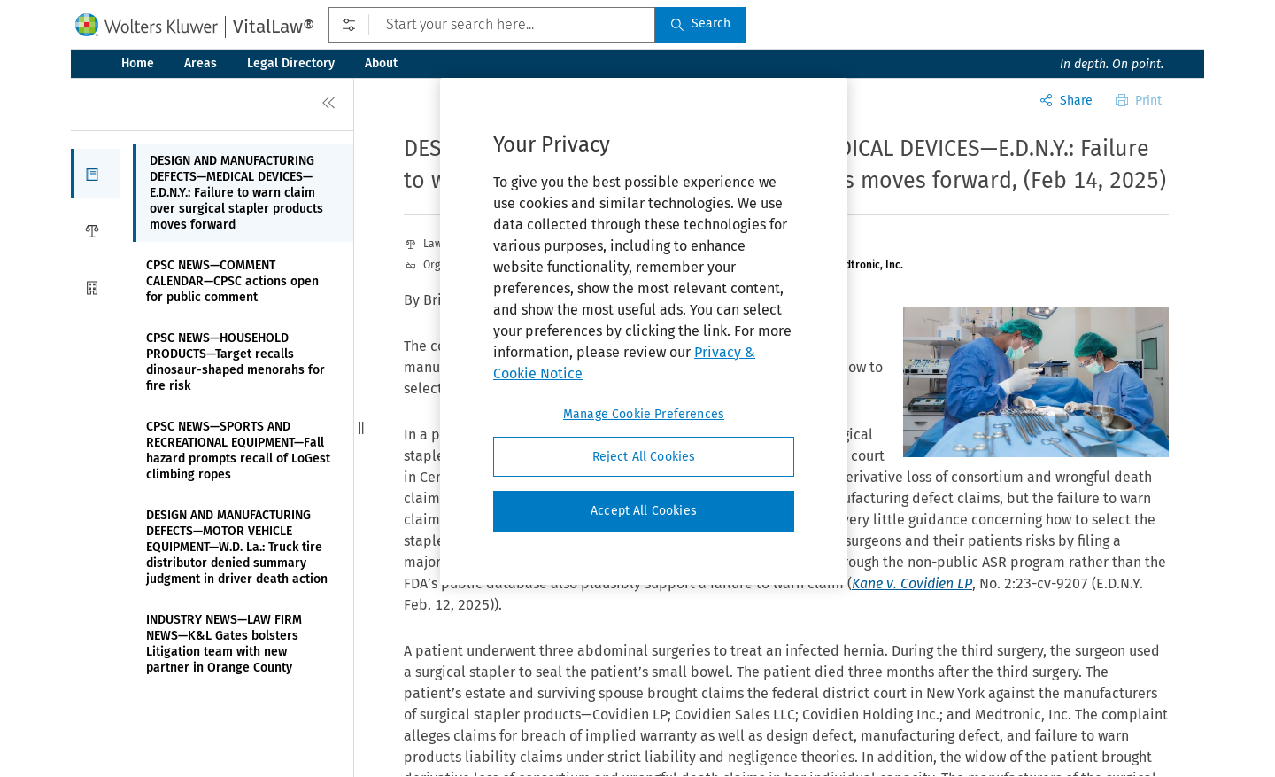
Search (700, 23)
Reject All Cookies (644, 456)
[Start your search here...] (491, 25)
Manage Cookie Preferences (643, 414)
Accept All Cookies (644, 510)
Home (137, 63)
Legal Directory (291, 63)
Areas (200, 63)
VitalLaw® (273, 26)
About (381, 63)
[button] (95, 173)
